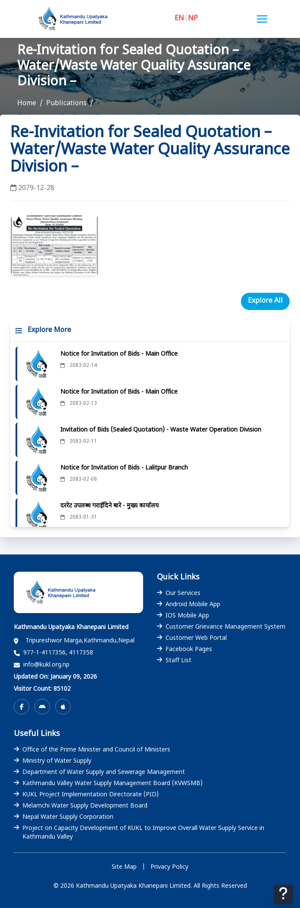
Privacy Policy (169, 867)
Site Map (124, 867)
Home (26, 103)
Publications (66, 103)
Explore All (265, 301)
